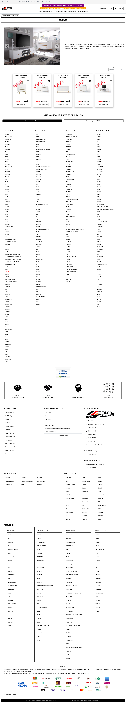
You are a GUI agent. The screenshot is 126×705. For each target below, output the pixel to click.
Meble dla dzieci (9, 481)
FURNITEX (39, 553)
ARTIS (6, 169)
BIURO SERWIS (11, 575)
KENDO (37, 251)
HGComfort (40, 589)
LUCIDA (38, 304)
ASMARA (7, 174)
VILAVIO (99, 281)
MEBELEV (68, 549)
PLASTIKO (68, 651)
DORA (6, 339)
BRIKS (6, 229)
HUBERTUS (40, 596)
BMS (9, 578)
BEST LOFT (10, 567)
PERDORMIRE (69, 640)
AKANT (7, 141)
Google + (48, 419)
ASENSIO (7, 171)
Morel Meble (69, 604)
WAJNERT (98, 600)
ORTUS (68, 629)
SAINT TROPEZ (100, 166)
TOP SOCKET (100, 249)
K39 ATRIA (38, 236)
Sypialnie (39, 484)
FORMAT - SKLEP (41, 546)
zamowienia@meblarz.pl (8, 1)
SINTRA (99, 199)
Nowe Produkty (9, 433)
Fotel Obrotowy (86, 481)
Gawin (38, 564)
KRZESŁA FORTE (40, 259)
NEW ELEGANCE (70, 618)
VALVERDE (99, 269)
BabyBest (10, 560)
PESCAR (68, 251)
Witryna (68, 519)
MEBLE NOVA (69, 567)
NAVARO (68, 201)
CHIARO (7, 276)
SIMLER (97, 556)
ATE (6, 179)
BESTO (7, 204)
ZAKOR (97, 611)
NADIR (68, 194)
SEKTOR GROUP (100, 549)
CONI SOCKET (8, 299)
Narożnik (100, 498)
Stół (67, 509)
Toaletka (100, 512)
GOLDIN (38, 181)
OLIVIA (68, 224)
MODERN (68, 169)
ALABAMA (7, 149)
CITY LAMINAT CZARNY (11, 281)
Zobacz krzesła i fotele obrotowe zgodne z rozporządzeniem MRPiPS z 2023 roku (63, 8)
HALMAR (39, 582)
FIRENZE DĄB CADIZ (41, 141)
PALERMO (68, 244)
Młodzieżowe (41, 481)
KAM (38, 604)
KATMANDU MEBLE (42, 607)
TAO (98, 234)
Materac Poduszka (103, 495)
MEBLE (40, 11)
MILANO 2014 (69, 161)
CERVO (7, 271)
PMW (67, 654)
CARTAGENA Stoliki (10, 264)
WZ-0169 (99, 299)
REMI (98, 144)
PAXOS (68, 249)
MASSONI (68, 538)
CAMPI (7, 249)
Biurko (99, 477)
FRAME (37, 151)
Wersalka (84, 515)
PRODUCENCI (59, 11)
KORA (37, 256)
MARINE (68, 149)
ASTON (7, 176)
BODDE (7, 209)
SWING (98, 229)
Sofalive (98, 560)
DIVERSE (7, 336)
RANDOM (99, 134)
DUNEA (7, 341)
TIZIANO (99, 244)
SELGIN (99, 184)
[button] (6, 46)
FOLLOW (38, 144)
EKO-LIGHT (10, 618)
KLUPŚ (38, 614)
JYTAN (37, 231)
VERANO (99, 276)
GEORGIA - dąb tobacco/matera (44, 166)
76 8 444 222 (21, 1)
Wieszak (100, 515)
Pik (67, 276)
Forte (38, 549)
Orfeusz (68, 239)
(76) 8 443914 (91, 431)
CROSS (7, 314)
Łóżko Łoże (69, 495)
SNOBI (98, 211)
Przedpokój (85, 502)
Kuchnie (39, 477)
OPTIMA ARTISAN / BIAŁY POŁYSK (75, 229)
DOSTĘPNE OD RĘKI (70, 11)
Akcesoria (68, 477)
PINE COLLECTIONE (71, 256)
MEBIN (68, 553)
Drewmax (10, 614)
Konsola (84, 484)
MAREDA (68, 146)
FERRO (37, 136)
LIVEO (38, 640)
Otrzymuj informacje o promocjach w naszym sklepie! (57, 428)
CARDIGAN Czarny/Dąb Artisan (13, 256)
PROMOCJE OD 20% (63, 5)
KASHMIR (38, 239)
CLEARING (7, 286)
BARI (6, 194)
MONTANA (69, 189)
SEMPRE (99, 186)
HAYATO (38, 196)
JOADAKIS (38, 221)
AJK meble (10, 542)
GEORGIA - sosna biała (41, 169)
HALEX (38, 578)
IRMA (37, 214)
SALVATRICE (100, 171)
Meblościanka (70, 498)
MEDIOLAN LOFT (70, 154)
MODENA (68, 166)
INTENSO (38, 211)
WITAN (98, 294)
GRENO (37, 189)
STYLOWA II (100, 226)
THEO (98, 239)
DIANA (6, 331)
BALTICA (7, 191)
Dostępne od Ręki (10, 436)
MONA (68, 181)
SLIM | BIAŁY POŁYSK (102, 206)
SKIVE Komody (100, 204)
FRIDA (37, 156)
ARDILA (7, 159)
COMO (6, 296)
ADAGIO (7, 134)
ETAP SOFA (10, 622)
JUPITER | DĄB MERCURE (42, 229)
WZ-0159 (99, 296)
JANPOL (39, 600)
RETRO (98, 146)
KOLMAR (39, 618)
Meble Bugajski (70, 564)
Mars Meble (69, 535)
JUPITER (38, 226)
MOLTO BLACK (70, 179)
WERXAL (98, 607)
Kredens (68, 488)
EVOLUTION (8, 359)
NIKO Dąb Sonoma (71, 216)
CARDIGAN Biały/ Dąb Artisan (12, 254)
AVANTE (7, 181)
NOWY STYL (69, 622)
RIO (98, 154)
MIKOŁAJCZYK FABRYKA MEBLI (74, 593)
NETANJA (68, 209)
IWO (37, 219)
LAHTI (37, 264)
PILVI (67, 254)
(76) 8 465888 (91, 434)
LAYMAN (39, 629)
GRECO (37, 186)
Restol (97, 538)
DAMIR (7, 324)
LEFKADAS (38, 281)
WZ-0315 (99, 301)
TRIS (98, 254)
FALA (37, 134)
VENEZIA (99, 274)
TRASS (98, 251)
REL (98, 141)
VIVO (97, 596)
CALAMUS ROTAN (12, 585)
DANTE (7, 326)
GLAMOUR (38, 174)
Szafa (99, 509)
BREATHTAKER (9, 226)
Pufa (99, 502)
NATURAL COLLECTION (72, 199)
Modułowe (85, 498)
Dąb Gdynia (10, 600)
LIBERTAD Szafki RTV (41, 286)
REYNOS (99, 149)
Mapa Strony (8, 454)
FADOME (39, 535)
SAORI (98, 176)
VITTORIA (99, 284)
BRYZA (7, 234)
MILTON (68, 164)
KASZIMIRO (39, 241)
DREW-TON (10, 611)
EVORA (7, 361)
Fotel (67, 481)
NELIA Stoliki (69, 204)
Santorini (99, 231)
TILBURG (99, 241)
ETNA (6, 354)
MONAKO (68, 186)
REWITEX (98, 542)
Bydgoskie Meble (12, 582)
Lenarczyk (39, 633)
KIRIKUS (38, 254)
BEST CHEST (8, 201)
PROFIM (68, 658)
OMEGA (68, 226)
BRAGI (6, 221)
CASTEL (7, 266)
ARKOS (9, 553)
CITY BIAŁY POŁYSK (10, 279)
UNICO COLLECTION (102, 264)
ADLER (9, 535)
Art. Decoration (11, 556)
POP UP (68, 261)
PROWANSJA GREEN (71, 269)
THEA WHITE (100, 236)
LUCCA (37, 299)
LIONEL (37, 291)
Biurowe (7, 477)
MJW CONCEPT (70, 596)
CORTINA (7, 309)
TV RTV (68, 515)
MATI (67, 151)
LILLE (37, 289)
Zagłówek (84, 519)
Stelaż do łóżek (102, 505)
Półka (67, 502)
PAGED (68, 633)
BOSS (6, 214)
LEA (37, 276)
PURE (67, 274)
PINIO (67, 644)
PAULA (68, 246)
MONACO (68, 184)
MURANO (68, 191)
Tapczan (84, 512)
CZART (9, 596)
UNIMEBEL (98, 589)
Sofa (83, 505)
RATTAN (99, 139)
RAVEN (97, 535)
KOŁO (38, 622)
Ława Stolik (85, 491)
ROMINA (99, 159)
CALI (6, 246)
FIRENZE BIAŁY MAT (41, 139)
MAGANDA (69, 134)
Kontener (100, 484)
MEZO (67, 159)
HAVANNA (38, 194)
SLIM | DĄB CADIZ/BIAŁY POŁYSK (105, 209)
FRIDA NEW (38, 159)
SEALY (97, 546)
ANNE (6, 154)
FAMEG (39, 538)
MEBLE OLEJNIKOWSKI (72, 575)
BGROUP (10, 571)
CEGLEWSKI (11, 589)
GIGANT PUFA (40, 567)
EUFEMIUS (7, 356)
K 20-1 (37, 234)
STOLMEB (98, 578)
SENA (98, 189)
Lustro (83, 495)
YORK (98, 306)
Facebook (48, 412)
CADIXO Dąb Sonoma (10, 241)
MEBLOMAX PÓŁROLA (72, 585)
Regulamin (44, 1)
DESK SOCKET (8, 329)
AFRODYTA (8, 139)
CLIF (6, 289)
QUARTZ (68, 281)
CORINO (7, 301)
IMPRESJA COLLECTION (42, 204)
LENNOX (38, 284)
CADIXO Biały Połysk (10, 239)
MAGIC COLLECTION (71, 136)
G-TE (37, 161)
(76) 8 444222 (91, 427)
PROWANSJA (69, 266)
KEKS (37, 249)
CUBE (6, 316)
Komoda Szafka (70, 484)
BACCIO (7, 186)
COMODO (10, 593)
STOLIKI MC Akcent (102, 221)
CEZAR (7, 274)
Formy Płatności (9, 426)
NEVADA (68, 211)
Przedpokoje (8, 484)
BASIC (6, 199)
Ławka (99, 491)
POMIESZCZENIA (48, 11)
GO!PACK (39, 571)
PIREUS (68, 259)
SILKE (98, 196)
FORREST (38, 146)
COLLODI (7, 294)
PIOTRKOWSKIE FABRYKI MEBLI (74, 647)
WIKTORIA (99, 291)
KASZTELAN (39, 244)
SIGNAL (97, 553)
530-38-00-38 (90, 441)
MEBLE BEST (69, 560)
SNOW (98, 214)
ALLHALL (10, 546)
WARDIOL (99, 289)
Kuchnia (100, 488)
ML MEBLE (69, 600)
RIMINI (98, 151)
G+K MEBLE (40, 556)
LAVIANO (38, 274)
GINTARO (38, 171)
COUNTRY (7, 311)
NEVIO (68, 214)
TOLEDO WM (100, 246)
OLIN (67, 221)
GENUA (37, 164)
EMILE (6, 351)
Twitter (47, 416)
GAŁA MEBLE (40, 560)
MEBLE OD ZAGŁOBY (71, 571)
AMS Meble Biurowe (13, 549)
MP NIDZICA (69, 611)
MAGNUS (68, 141)
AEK (9, 538)
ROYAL (98, 164)
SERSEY (99, 191)
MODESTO (68, 174)
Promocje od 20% (10, 443)
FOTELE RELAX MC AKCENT (43, 149)
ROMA (98, 156)
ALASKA (7, 151)
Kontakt (50, 1)
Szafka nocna (69, 512)
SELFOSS (99, 181)
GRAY (37, 184)
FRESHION (38, 154)
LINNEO (39, 636)
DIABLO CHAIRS (12, 604)
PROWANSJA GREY (71, 271)
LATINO (38, 271)
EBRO (6, 349)
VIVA (98, 286)
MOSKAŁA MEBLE (70, 607)
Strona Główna (37, 1)
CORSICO (7, 306)
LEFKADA (38, 279)
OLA (67, 219)
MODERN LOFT (70, 171)
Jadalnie (23, 477)
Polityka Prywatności (11, 416)
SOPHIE (99, 216)
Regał (67, 505)
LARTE (37, 269)
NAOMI (68, 196)
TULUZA (99, 261)
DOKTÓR (10, 607)
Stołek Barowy (86, 509)
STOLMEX (98, 582)
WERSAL (98, 604)
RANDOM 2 (99, 136)
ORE (67, 234)
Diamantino (8, 344)
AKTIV (6, 146)
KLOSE (38, 611)
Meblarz (68, 556)
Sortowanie (115, 67)
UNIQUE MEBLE (99, 593)
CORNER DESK (8, 304)
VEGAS (98, 271)
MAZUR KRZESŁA (70, 542)
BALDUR (7, 189)
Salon (22, 484)
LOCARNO (38, 294)
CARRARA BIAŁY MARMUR (12, 261)
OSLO (67, 236)
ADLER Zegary (8, 136)
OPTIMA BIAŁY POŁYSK (72, 231)
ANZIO (6, 156)
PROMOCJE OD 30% (76, 5)
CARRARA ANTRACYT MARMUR (13, 259)
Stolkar (97, 571)
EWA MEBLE (11, 625)
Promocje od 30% (10, 447)
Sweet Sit (98, 585)
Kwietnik (68, 491)
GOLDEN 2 (38, 179)
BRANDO (7, 224)
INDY (37, 206)
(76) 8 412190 (91, 438)
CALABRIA (7, 244)
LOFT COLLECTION (40, 296)
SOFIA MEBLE (99, 564)
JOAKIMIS (38, 224)
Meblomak (69, 578)
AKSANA (7, 144)
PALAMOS (68, 241)
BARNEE (7, 196)
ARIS (6, 161)
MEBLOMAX (69, 582)
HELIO (37, 199)
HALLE (37, 191)
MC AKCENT (69, 546)
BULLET (7, 236)
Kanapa (100, 481)
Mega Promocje (9, 450)
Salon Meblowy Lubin (10, 694)
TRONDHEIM (100, 256)
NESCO (68, 206)
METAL (68, 156)
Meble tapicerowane (27, 481)
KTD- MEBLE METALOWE (43, 625)
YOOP (98, 304)
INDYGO (38, 209)
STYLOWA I (99, 224)
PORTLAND (69, 264)
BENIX (9, 564)
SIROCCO (99, 201)
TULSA (98, 259)
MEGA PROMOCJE (83, 11)
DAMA (6, 319)
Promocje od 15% (10, 440)
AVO (6, 184)
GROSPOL (39, 575)
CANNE (7, 251)
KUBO (37, 261)
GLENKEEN (38, 176)
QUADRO (68, 279)
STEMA (97, 567)
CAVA (6, 269)
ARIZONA (7, 164)
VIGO (98, 279)
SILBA (98, 194)
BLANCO (7, 206)
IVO (37, 216)
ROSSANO (99, 161)
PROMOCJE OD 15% (50, 5)
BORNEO (7, 211)
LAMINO (38, 266)
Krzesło (84, 488)
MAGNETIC (69, 139)
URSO (98, 266)
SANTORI (99, 174)
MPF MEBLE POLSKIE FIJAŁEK (74, 614)
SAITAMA (99, 169)
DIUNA (6, 334)
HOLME (39, 593)
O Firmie (7, 429)
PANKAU (68, 636)
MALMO (68, 144)
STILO (98, 219)
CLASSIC (7, 284)
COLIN (6, 291)
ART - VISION (8, 166)
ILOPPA (37, 201)
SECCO (98, 179)
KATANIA (38, 246)
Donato (7, 346)
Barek (83, 477)
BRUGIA (7, 231)
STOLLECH (98, 575)
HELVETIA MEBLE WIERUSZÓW (45, 585)
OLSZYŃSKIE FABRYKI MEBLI (73, 625)
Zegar (99, 519)
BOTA (6, 216)
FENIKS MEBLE (41, 542)
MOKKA (68, 176)
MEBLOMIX (69, 589)
